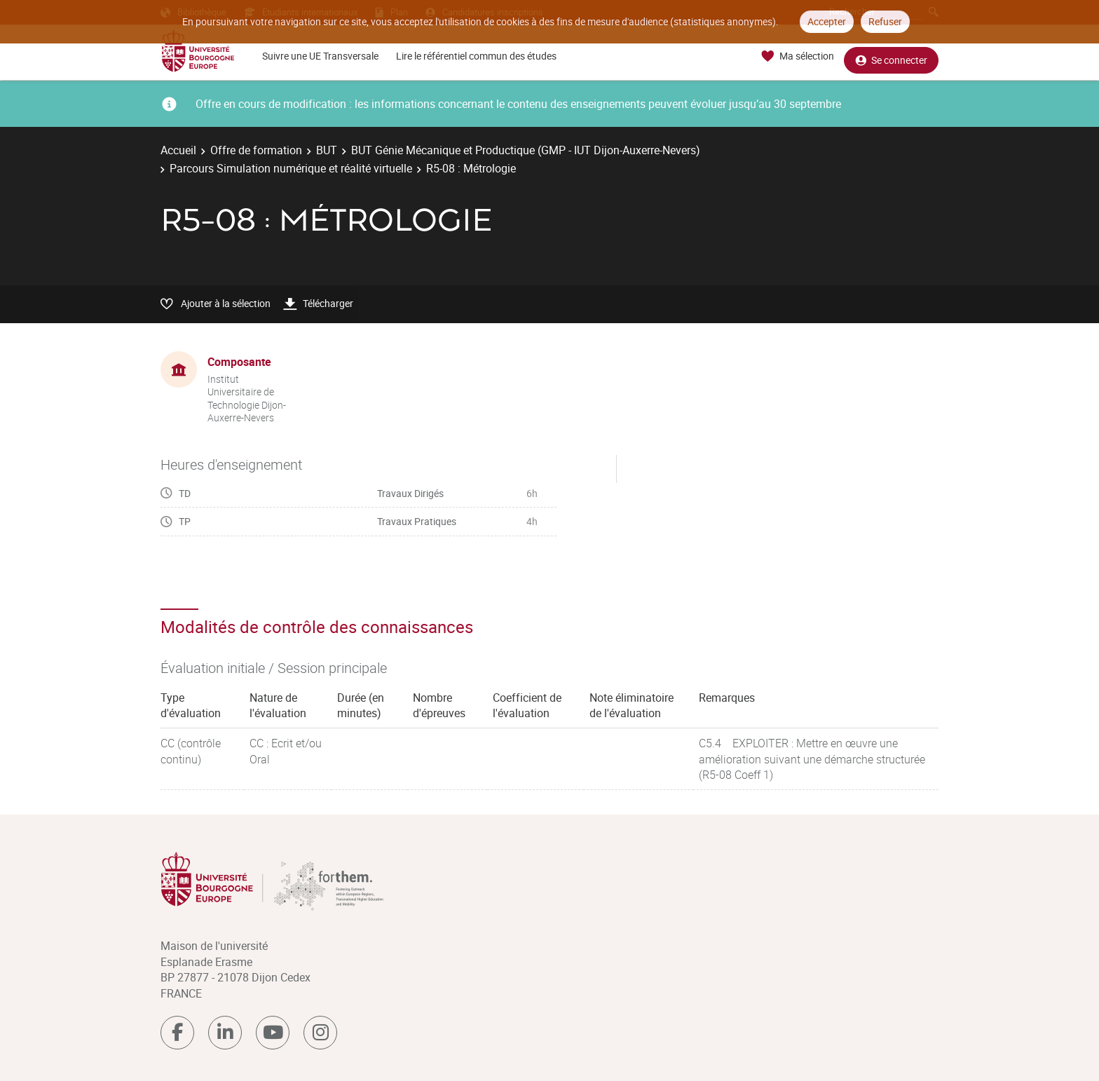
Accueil (178, 150)
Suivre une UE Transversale (320, 55)
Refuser (885, 21)
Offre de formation (256, 150)
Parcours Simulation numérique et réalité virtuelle (291, 168)
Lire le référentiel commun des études (476, 55)
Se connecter (891, 56)
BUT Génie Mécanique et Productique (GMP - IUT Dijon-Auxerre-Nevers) (525, 150)
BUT (326, 150)
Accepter (826, 21)
